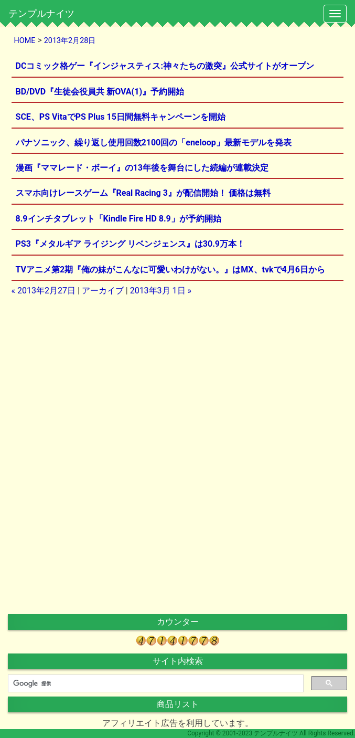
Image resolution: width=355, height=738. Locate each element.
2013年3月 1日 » (160, 291)
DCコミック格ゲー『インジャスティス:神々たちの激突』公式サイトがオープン (165, 66)
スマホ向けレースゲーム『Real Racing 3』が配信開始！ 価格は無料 (143, 193)
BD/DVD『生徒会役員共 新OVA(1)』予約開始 (100, 92)
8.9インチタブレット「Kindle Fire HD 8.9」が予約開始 (118, 219)
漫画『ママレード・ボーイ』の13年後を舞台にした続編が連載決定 (142, 168)
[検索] (154, 683)
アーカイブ (103, 291)
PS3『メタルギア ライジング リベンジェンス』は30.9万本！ (130, 244)
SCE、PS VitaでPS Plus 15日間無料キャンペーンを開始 (120, 117)
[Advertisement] (178, 378)
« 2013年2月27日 (44, 291)
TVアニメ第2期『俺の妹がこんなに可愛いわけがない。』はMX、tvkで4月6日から (170, 270)
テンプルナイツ (41, 13)
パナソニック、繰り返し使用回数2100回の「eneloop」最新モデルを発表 (154, 142)
